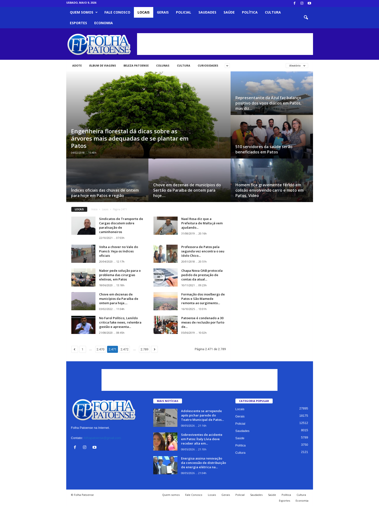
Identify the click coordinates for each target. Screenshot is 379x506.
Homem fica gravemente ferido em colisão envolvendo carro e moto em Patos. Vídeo (269, 190)
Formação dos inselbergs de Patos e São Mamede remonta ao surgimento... (203, 298)
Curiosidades (208, 65)
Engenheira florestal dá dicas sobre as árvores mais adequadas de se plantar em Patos (130, 138)
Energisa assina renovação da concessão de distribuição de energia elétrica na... (203, 462)
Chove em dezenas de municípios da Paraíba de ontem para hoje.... (118, 298)
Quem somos (84, 12)
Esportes (78, 23)
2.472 (125, 349)
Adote (77, 65)
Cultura (273, 12)
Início (94, 209)
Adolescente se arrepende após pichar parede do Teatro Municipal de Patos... (202, 415)
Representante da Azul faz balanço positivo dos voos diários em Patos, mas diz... (268, 103)
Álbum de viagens (102, 65)
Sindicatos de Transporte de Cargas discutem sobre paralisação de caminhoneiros (121, 225)
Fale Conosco (117, 12)
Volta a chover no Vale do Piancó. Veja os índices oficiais (118, 251)
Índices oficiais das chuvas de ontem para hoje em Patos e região (105, 193)
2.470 (101, 349)
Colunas (162, 65)
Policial (183, 12)
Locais (144, 12)
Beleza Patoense (136, 65)
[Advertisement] (225, 44)
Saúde (229, 12)
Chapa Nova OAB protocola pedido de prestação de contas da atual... (202, 274)
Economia (103, 23)
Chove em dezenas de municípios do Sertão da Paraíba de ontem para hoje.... (187, 190)
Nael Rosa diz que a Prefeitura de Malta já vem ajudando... (202, 223)
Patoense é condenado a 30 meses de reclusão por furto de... (202, 322)
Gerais (163, 12)
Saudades (207, 12)
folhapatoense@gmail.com (102, 438)
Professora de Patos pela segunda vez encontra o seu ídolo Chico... (202, 251)
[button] (305, 17)
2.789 (144, 349)
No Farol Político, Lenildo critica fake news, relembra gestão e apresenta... (120, 322)
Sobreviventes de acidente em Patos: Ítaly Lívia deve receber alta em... (201, 439)
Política (250, 12)
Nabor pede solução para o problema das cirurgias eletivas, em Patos (120, 274)
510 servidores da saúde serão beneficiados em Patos (263, 149)
